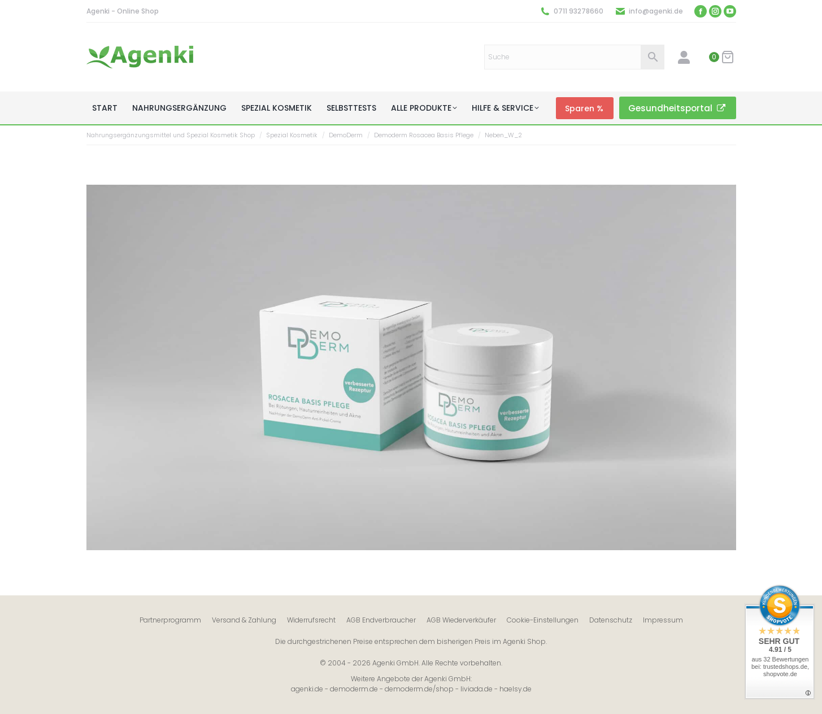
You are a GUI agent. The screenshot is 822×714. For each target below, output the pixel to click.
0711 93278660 (578, 11)
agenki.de (307, 689)
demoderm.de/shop (419, 689)
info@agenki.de (656, 11)
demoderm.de (354, 689)
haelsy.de (515, 689)
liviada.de (476, 689)
